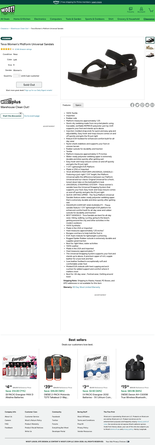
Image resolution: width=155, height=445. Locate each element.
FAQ (6, 424)
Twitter (55, 420)
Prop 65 (80, 424)
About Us (8, 417)
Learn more (97, 2)
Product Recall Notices (34, 428)
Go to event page (32, 116)
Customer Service (32, 417)
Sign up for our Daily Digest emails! (38, 90)
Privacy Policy (83, 428)
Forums (130, 10)
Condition (7, 54)
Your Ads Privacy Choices (116, 442)
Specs (78, 105)
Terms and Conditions (86, 420)
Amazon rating (23, 49)
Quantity (8, 76)
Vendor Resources (85, 431)
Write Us (28, 431)
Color (9, 59)
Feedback (9, 428)
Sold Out (29, 84)
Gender (8, 70)
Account (141, 10)
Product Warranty (32, 424)
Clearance (5, 29)
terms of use (115, 429)
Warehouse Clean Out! (20, 29)
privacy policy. (128, 429)
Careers (8, 420)
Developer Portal (58, 431)
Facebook (56, 417)
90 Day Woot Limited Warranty (86, 287)
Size (10, 65)
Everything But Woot (60, 428)
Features (67, 105)
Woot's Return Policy (33, 420)
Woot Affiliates (84, 417)
